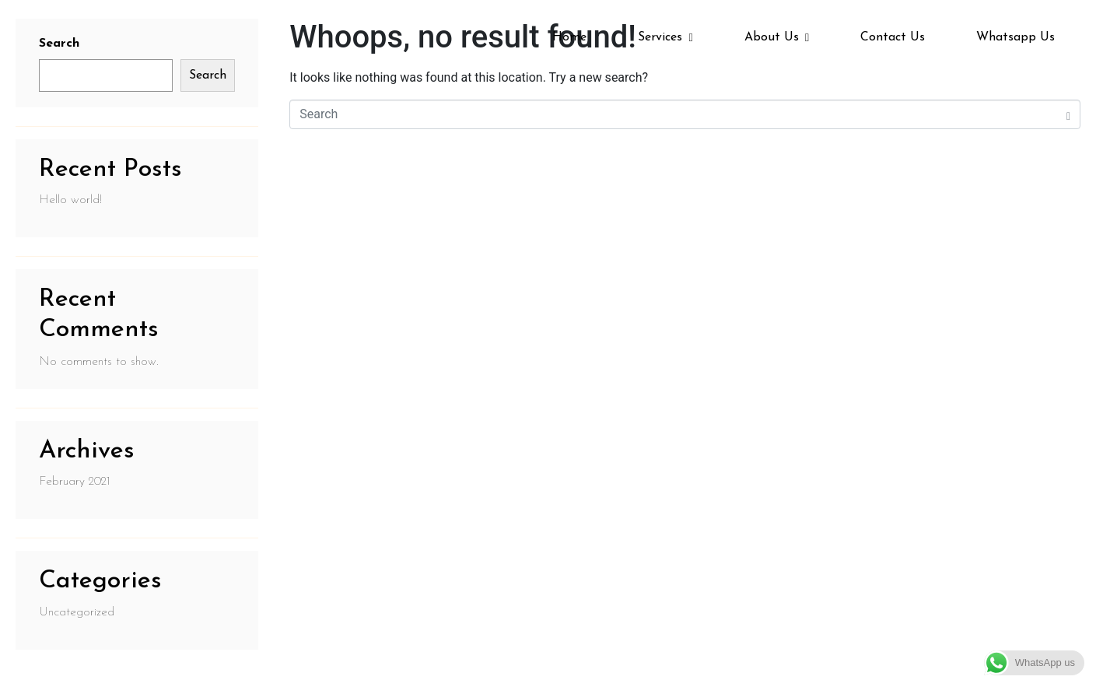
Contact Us (892, 37)
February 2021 (74, 481)
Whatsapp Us (1015, 37)
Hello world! (70, 200)
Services (665, 37)
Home (569, 37)
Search (207, 75)
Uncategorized (76, 612)
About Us (776, 37)
